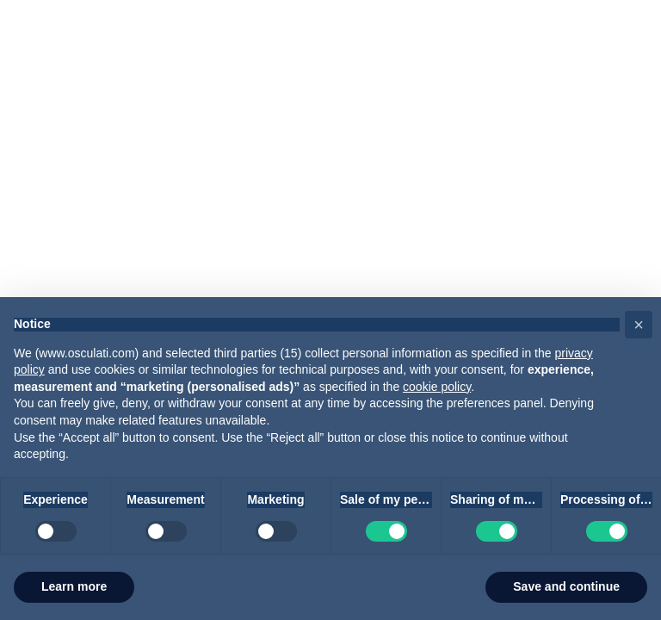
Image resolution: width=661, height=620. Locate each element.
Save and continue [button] (566, 586)
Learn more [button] (74, 586)
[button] (638, 324)
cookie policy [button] (437, 387)
